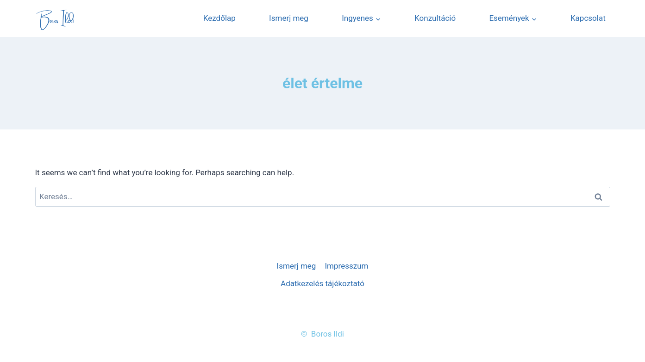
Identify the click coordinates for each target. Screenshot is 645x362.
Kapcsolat (588, 18)
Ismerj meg (288, 18)
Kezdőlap (219, 18)
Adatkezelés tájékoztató (322, 283)
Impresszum (346, 265)
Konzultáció (435, 18)
